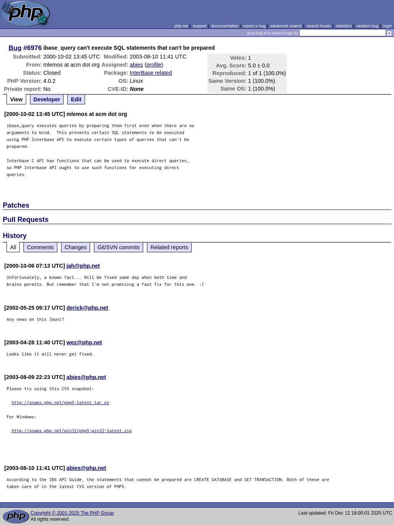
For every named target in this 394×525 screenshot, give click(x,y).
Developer (46, 99)
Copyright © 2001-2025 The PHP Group (72, 513)
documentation (225, 25)
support (200, 25)
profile (154, 65)
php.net (181, 25)
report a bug (254, 25)
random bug (367, 25)
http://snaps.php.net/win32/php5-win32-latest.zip (72, 430)
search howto (318, 25)
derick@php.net (87, 308)
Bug (15, 48)
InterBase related (151, 73)
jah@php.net (83, 266)
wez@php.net (84, 342)
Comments (40, 247)
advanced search (286, 25)
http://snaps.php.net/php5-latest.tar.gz (60, 402)
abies (136, 65)
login (387, 25)
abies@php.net (86, 377)
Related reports (169, 247)
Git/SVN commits (118, 247)
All (13, 247)
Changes (76, 247)
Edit (76, 99)
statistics (344, 25)
